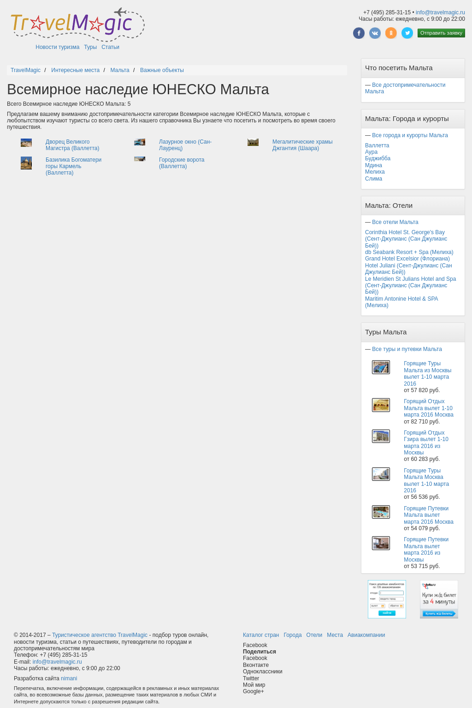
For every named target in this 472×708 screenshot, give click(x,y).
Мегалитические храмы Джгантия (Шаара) (302, 145)
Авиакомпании (366, 635)
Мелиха (375, 172)
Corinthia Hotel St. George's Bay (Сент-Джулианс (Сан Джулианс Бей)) (406, 239)
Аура (371, 152)
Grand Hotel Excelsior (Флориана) (407, 258)
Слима (373, 178)
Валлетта (377, 145)
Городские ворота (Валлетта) (181, 163)
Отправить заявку (441, 33)
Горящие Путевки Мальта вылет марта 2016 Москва (429, 515)
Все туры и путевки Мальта (407, 349)
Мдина (373, 165)
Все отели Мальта (395, 222)
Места (335, 635)
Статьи (110, 47)
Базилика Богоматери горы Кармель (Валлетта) (73, 166)
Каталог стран (261, 635)
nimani (69, 678)
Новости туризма (57, 47)
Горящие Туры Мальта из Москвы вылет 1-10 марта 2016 (427, 373)
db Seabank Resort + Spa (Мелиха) (409, 252)
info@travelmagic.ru (440, 12)
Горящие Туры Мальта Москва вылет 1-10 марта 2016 (426, 480)
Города (292, 635)
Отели (315, 635)
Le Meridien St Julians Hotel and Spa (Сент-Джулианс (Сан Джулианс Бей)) (410, 286)
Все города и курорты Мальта (410, 135)
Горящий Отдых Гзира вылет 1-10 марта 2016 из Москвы (426, 443)
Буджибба (377, 158)
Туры (90, 47)
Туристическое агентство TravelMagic (100, 635)
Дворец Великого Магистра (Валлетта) (73, 145)
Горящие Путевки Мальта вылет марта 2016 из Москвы (426, 549)
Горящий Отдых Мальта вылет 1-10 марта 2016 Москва (429, 408)
